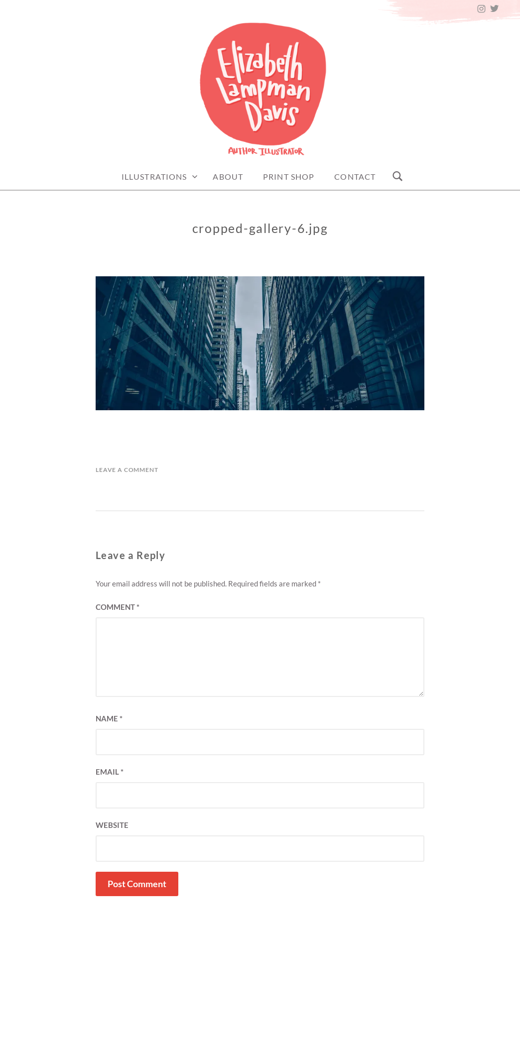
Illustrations (154, 176)
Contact (355, 176)
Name (109, 718)
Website (112, 824)
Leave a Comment (127, 469)
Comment (117, 606)
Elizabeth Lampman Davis (310, 1030)
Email (110, 771)
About (228, 176)
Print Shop (288, 176)
